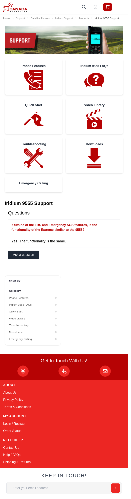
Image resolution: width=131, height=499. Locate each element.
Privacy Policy (13, 399)
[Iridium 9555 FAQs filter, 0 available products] (33, 304)
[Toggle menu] (119, 7)
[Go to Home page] (15, 7)
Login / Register (14, 423)
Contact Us (11, 447)
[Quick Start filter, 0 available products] (33, 311)
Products (84, 18)
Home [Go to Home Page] (6, 18)
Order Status (12, 431)
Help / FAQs (11, 455)
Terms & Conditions (17, 407)
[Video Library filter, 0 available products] (33, 318)
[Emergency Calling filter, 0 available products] (33, 339)
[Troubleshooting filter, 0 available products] (33, 325)
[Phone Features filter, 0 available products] (33, 298)
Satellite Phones (40, 18)
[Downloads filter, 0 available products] (33, 332)
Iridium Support (64, 18)
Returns (25, 462)
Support (20, 18)
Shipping (9, 462)
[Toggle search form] (84, 7)
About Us (9, 392)
